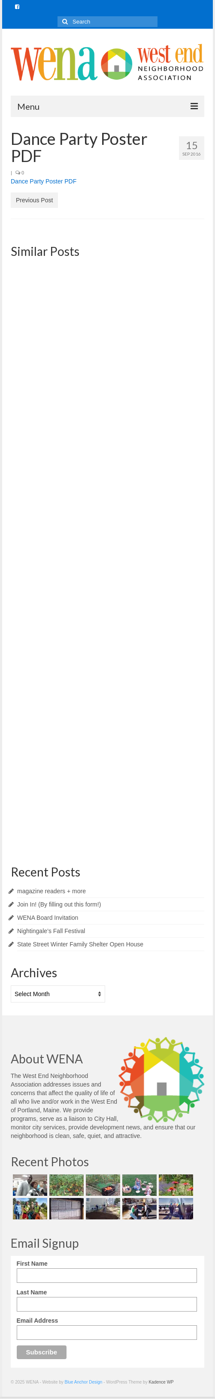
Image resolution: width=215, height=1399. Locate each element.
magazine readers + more (51, 891)
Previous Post (34, 200)
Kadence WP (160, 1382)
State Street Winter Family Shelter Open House (80, 944)
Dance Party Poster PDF (43, 181)
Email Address (37, 1320)
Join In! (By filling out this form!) (59, 904)
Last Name (32, 1292)
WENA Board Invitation (47, 917)
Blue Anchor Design (84, 1382)
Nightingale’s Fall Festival (51, 931)
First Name (32, 1263)
